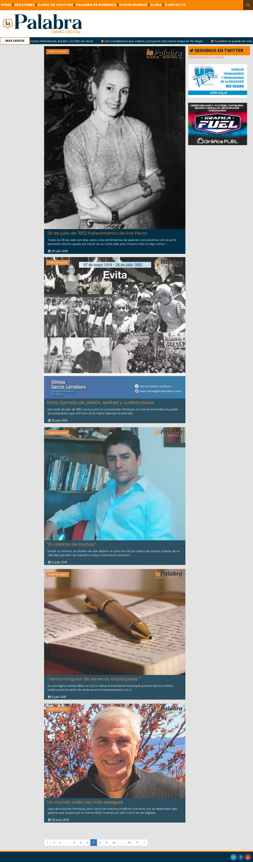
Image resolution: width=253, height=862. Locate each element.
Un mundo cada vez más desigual (85, 799)
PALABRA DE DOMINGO (97, 5)
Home (7, 5)
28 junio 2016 (58, 817)
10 (113, 842)
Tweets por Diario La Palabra (206, 57)
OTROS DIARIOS (134, 5)
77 (137, 842)
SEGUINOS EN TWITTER (216, 51)
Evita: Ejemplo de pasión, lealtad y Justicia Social (100, 399)
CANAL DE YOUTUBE (56, 5)
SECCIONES (25, 5)
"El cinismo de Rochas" (71, 541)
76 (129, 842)
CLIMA (157, 5)
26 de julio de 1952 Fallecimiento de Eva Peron (97, 233)
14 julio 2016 (57, 559)
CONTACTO (175, 5)
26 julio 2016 (58, 251)
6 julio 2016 (57, 694)
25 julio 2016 (58, 417)
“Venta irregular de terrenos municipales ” (94, 676)
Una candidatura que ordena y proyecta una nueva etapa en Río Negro (160, 41)
